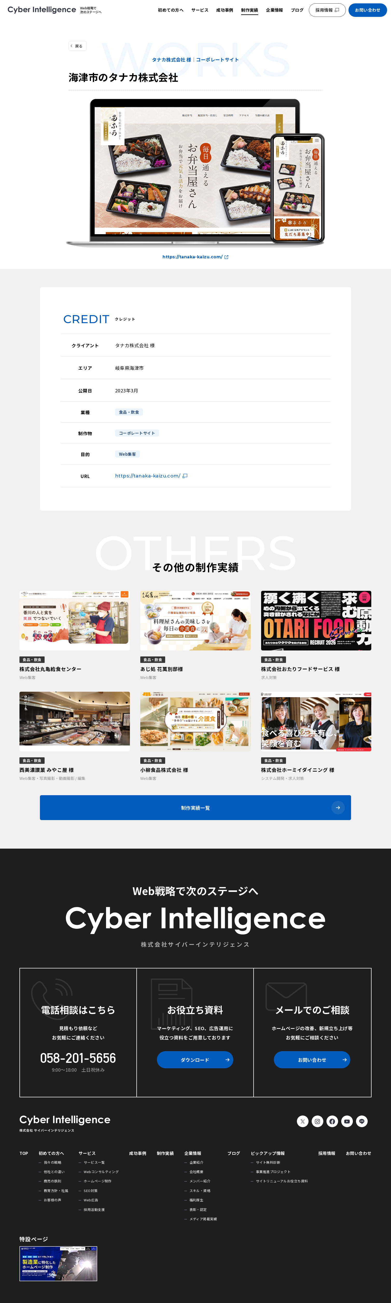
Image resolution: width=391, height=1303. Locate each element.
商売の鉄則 (52, 1181)
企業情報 (274, 10)
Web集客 (127, 454)
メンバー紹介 (200, 1181)
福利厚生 (197, 1199)
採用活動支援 (94, 1209)
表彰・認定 (198, 1209)
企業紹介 (197, 1162)
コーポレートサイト (137, 433)
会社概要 (197, 1171)
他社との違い (54, 1171)
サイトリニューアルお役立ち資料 (282, 1181)
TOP (23, 1153)
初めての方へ (171, 10)
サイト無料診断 (268, 1162)
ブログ (297, 10)
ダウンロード (195, 1059)
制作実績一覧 (195, 807)
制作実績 (249, 10)
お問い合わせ (368, 10)
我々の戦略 (52, 1162)
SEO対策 (90, 1190)
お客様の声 (52, 1199)
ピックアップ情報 (268, 1153)
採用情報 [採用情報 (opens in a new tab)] (324, 10)
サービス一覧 (94, 1162)
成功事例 (224, 10)
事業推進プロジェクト (273, 1171)
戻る (79, 45)
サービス (199, 10)
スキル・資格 (200, 1190)
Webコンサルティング (101, 1171)
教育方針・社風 (56, 1190)
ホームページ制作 (98, 1181)
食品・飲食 (129, 412)
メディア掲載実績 (203, 1218)
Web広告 (91, 1199)
